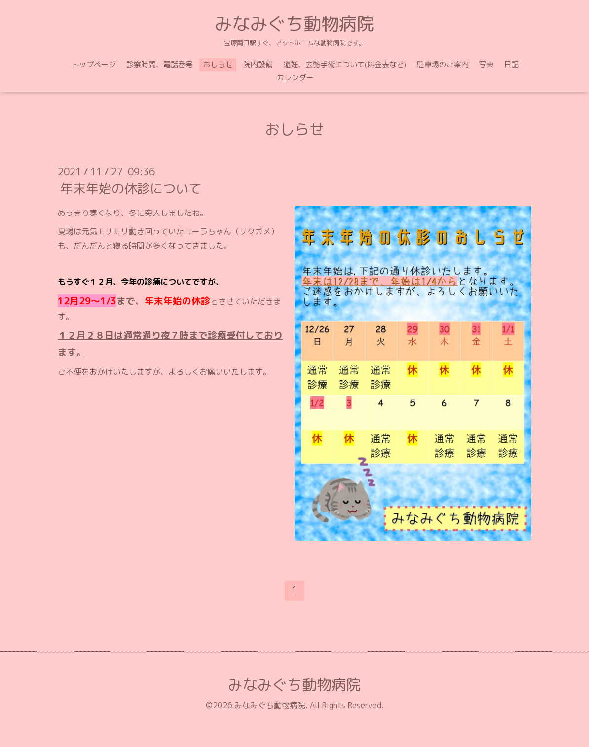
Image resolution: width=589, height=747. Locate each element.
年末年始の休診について (130, 188)
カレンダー (295, 77)
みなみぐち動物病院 (294, 23)
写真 (486, 64)
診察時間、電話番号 (159, 64)
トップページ (94, 64)
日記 (511, 64)
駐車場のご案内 (443, 64)
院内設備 (258, 64)
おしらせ (218, 64)
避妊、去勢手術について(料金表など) (344, 64)
